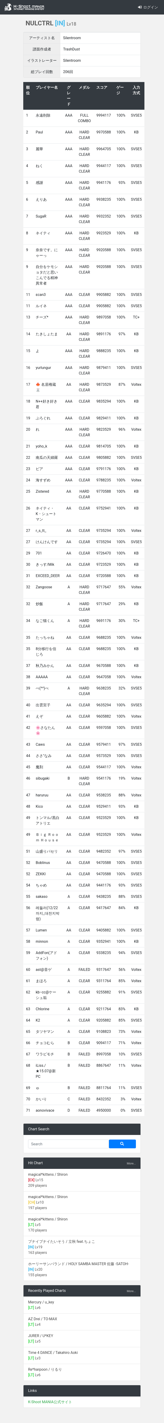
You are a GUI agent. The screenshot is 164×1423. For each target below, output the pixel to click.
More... (131, 1163)
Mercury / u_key (41, 1302)
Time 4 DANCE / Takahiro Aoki (53, 1352)
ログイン (148, 7)
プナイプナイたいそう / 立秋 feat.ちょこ (61, 1241)
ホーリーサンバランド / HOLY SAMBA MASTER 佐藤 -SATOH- (78, 1264)
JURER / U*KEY (40, 1336)
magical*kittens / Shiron (47, 1174)
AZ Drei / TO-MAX (42, 1319)
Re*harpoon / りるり (45, 1369)
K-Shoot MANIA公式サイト (50, 1402)
